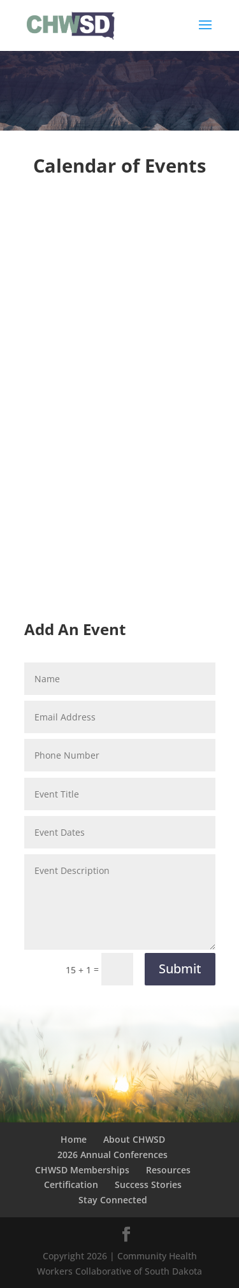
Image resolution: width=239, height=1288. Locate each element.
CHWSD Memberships (82, 1170)
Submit (180, 968)
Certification (71, 1184)
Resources (168, 1170)
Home (74, 1139)
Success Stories (148, 1184)
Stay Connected (112, 1200)
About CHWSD (134, 1139)
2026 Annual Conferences (112, 1154)
